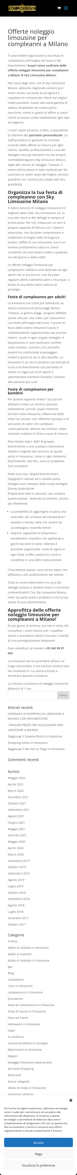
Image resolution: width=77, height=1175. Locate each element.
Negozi (12, 1056)
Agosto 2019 (16, 880)
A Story (12, 941)
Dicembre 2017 (18, 918)
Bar (10, 967)
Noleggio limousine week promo (30, 1062)
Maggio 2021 (16, 829)
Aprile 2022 (15, 784)
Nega (38, 1154)
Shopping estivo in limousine (28, 743)
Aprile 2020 (15, 848)
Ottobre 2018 (17, 893)
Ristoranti (14, 1075)
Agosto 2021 (16, 816)
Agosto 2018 (16, 905)
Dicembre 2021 (18, 797)
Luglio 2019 (15, 886)
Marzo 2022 (16, 791)
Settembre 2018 (19, 899)
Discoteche (15, 999)
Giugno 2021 (16, 822)
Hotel (11, 1031)
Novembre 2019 (19, 861)
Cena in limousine (20, 986)
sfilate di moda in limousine (27, 1088)
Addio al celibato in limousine (28, 948)
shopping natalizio (20, 1094)
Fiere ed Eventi (18, 1018)
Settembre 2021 (19, 810)
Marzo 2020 (16, 854)
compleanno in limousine (25, 992)
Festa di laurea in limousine (27, 1011)
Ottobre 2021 (17, 803)
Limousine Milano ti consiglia (28, 1043)
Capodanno (16, 979)
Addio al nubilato (19, 954)
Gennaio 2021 (17, 835)
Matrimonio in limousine (25, 1050)
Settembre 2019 (19, 873)
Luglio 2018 (15, 912)
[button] (71, 1100)
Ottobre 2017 (17, 924)
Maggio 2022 (16, 778)
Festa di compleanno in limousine (31, 1005)
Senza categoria (19, 1081)
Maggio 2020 (16, 842)
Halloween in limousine (24, 1024)
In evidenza (16, 1037)
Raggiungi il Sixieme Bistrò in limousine (35, 736)
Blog (11, 973)
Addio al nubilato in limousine (28, 960)
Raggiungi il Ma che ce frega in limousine (36, 749)
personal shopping (21, 1069)
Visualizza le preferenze (38, 1165)
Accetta (38, 1142)
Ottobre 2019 (17, 867)
